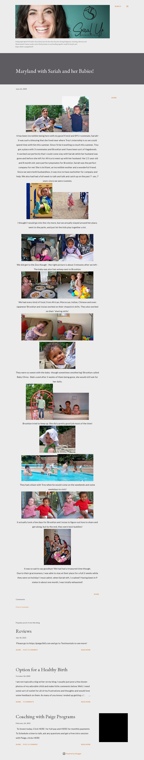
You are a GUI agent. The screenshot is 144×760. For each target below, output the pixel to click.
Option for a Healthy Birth (42, 669)
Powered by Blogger (72, 754)
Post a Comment (22, 607)
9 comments (28, 702)
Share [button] (114, 98)
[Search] (118, 6)
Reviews (24, 631)
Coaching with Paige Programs (45, 716)
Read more (85, 650)
